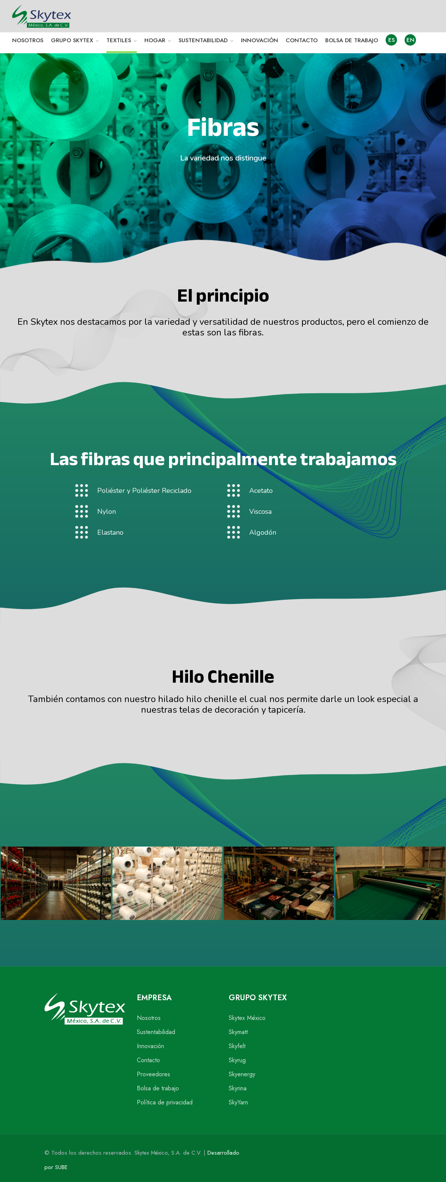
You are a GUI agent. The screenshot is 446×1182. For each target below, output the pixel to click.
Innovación (150, 1046)
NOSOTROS (27, 40)
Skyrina (238, 1088)
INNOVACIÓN (259, 40)
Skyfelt (237, 1046)
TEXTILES (118, 40)
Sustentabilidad (156, 1032)
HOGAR (154, 40)
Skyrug (237, 1060)
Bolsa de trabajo (158, 1088)
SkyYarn (238, 1102)
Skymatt (238, 1032)
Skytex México (247, 1018)
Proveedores (153, 1074)
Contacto (148, 1060)
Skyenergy (242, 1074)
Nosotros (149, 1018)
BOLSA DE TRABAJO (351, 40)
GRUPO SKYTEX (72, 40)
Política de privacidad (165, 1102)
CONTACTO (302, 40)
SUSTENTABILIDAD (203, 40)
